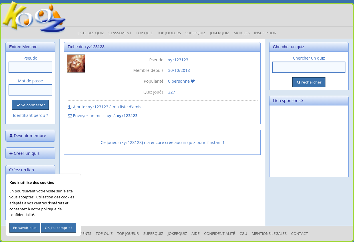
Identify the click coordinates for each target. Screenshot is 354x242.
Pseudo (30, 58)
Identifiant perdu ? (30, 115)
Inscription (265, 32)
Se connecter (30, 104)
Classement (119, 32)
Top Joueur (128, 233)
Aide (196, 233)
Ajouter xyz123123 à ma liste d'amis (104, 106)
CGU (243, 233)
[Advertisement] (308, 141)
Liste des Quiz (90, 32)
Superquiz (195, 32)
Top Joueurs (169, 32)
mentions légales (269, 233)
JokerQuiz (219, 32)
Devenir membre (27, 135)
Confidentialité (219, 233)
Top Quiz (144, 32)
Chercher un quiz (309, 58)
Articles (242, 32)
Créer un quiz (23, 153)
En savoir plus (25, 227)
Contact (299, 233)
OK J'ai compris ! (58, 227)
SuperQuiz (153, 233)
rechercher (308, 82)
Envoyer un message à (102, 115)
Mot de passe (30, 81)
